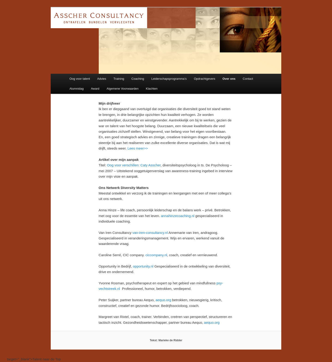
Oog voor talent (79, 78)
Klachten (152, 88)
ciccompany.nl (156, 255)
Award (95, 88)
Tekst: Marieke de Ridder (166, 340)
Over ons (228, 78)
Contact (248, 78)
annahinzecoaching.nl (177, 216)
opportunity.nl (143, 266)
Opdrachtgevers (204, 78)
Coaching (137, 78)
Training (118, 78)
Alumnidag (76, 88)
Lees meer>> (137, 148)
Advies (101, 78)
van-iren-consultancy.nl (150, 233)
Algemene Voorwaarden (123, 88)
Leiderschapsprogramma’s (169, 78)
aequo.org (163, 300)
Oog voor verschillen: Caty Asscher (134, 165)
